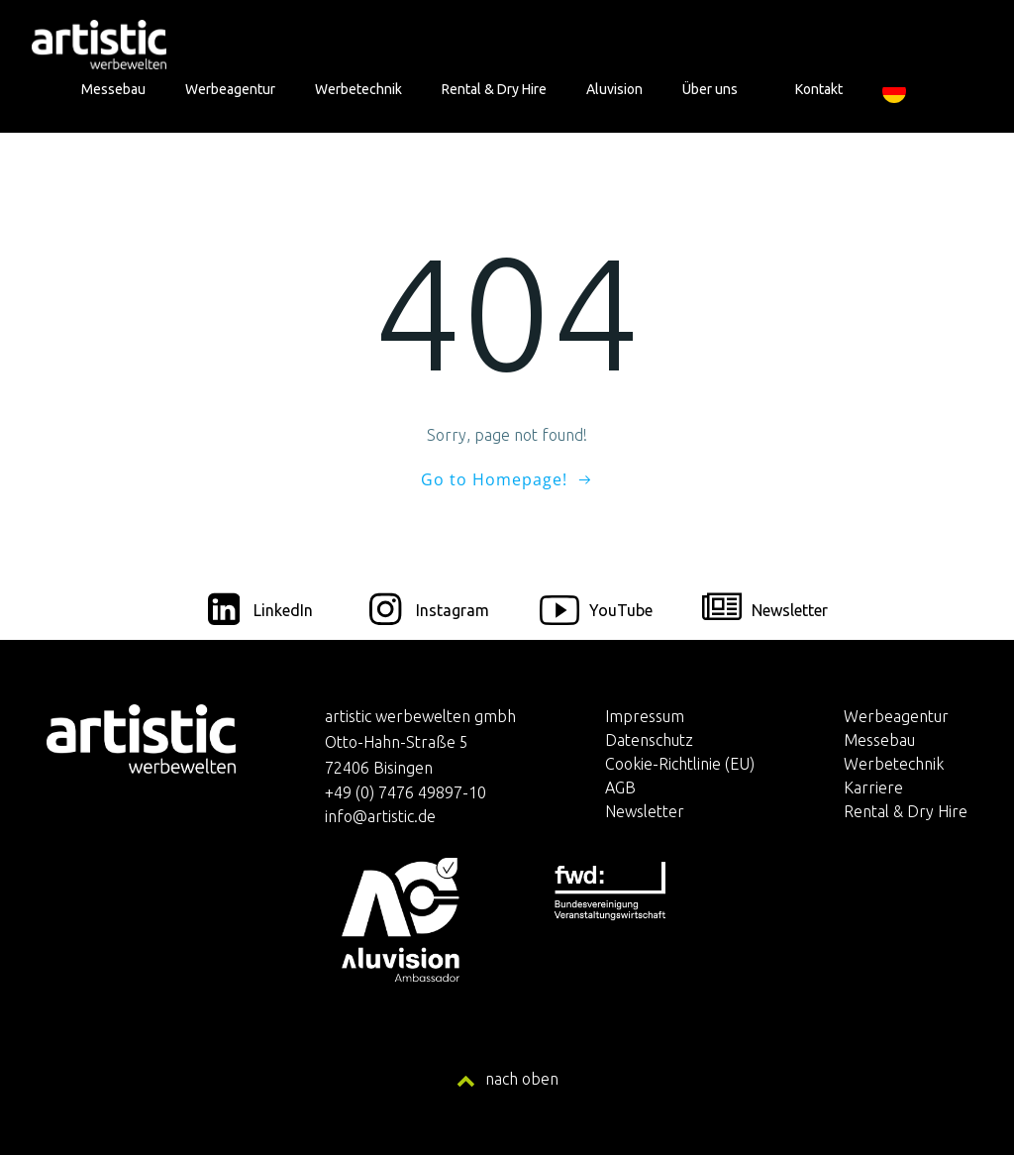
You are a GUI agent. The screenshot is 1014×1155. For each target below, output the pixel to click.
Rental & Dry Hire (494, 89)
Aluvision (614, 89)
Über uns (719, 89)
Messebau (113, 89)
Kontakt (819, 89)
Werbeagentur (230, 89)
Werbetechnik (358, 89)
